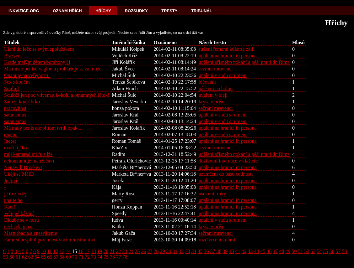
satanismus (15, 114)
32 (181, 251)
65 (43, 257)
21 (112, 251)
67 (55, 257)
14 (68, 251)
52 (306, 251)
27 (149, 251)
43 (250, 251)
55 (325, 251)
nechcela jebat (18, 226)
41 (237, 251)
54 (319, 251)
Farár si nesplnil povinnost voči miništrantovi (49, 239)
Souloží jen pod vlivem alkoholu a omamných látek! (56, 95)
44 (256, 251)
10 (43, 251)
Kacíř (9, 206)
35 (199, 251)
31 (174, 251)
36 (206, 251)
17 (86, 251)
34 (193, 251)
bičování (207, 82)
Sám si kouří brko (22, 101)
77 (118, 257)
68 (62, 257)
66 (49, 257)
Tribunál (201, 10)
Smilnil (11, 88)
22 (118, 251)
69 (68, 257)
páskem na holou (216, 88)
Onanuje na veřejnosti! (27, 75)
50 (294, 251)
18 (93, 251)
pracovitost (15, 108)
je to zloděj (15, 193)
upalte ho (13, 200)
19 (99, 251)
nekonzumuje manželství (29, 160)
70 (74, 257)
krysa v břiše (211, 101)
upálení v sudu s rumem (223, 75)
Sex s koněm (17, 82)
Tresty (169, 10)
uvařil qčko (15, 147)
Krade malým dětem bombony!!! (37, 62)
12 (55, 251)
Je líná (10, 180)
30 (168, 251)
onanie (11, 134)
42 (243, 251)
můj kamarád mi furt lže (28, 154)
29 (162, 251)
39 (225, 251)
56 (331, 251)
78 (124, 257)
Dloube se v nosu (21, 220)
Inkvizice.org (23, 10)
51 (300, 251)
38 (218, 251)
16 (80, 251)
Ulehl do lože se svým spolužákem (39, 49)
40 (231, 251)
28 (155, 251)
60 (11, 257)
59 (5, 257)
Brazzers (13, 55)
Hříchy (103, 10)
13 (61, 251)
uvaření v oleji (213, 95)
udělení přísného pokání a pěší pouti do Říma (244, 62)
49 (287, 251)
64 (37, 257)
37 (212, 251)
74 (99, 257)
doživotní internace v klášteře (228, 160)
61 (18, 257)
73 (93, 257)
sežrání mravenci (216, 68)
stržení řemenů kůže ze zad (226, 49)
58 (344, 251)
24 (130, 251)
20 (105, 251)
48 (281, 251)
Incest (10, 141)
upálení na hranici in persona (228, 55)
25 (137, 251)
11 (49, 251)
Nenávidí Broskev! (23, 167)
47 (275, 251)
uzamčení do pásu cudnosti (226, 174)
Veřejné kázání (19, 213)
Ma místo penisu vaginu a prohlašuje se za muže (52, 68)
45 (262, 251)
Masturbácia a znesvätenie (30, 233)
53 (312, 251)
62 (24, 257)
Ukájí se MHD (19, 174)
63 (30, 257)
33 (187, 251)
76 (112, 257)
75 (106, 257)
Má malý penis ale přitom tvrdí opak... (42, 128)
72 (87, 257)
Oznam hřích (67, 10)
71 (80, 257)
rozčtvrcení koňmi (217, 239)
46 (268, 251)
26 (143, 251)
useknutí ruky (212, 193)
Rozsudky (136, 10)
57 (338, 251)
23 (124, 251)
